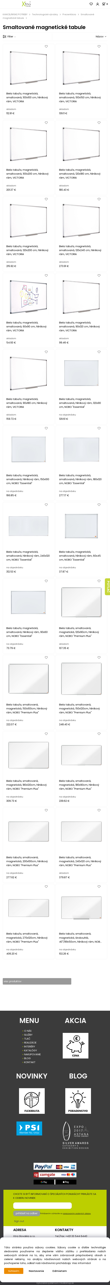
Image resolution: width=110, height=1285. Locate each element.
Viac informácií (81, 1263)
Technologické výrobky (45, 14)
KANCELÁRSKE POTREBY (15, 14)
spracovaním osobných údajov (77, 1213)
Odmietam (60, 1271)
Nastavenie (36, 1271)
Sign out (19, 1221)
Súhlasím (14, 1271)
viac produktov (13, 981)
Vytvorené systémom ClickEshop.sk (55, 1283)
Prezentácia (69, 14)
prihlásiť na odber (27, 1213)
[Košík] (106, 4)
